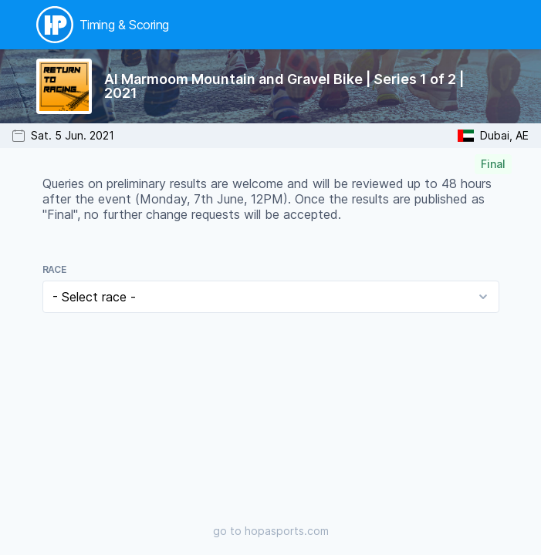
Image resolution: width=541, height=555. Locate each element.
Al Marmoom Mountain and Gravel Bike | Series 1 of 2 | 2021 (284, 86)
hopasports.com (287, 530)
